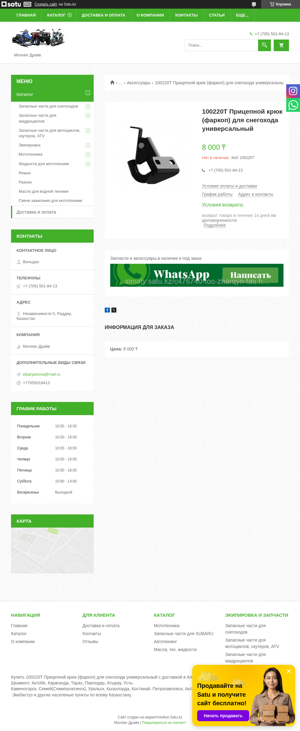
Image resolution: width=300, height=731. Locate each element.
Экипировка (29, 145)
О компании (150, 15)
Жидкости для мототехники (44, 163)
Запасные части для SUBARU (183, 633)
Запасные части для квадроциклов (37, 118)
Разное (25, 182)
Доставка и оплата (103, 15)
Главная (26, 15)
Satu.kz (176, 717)
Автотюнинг (165, 641)
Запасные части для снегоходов (48, 106)
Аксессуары (139, 82)
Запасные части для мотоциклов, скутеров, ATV (49, 133)
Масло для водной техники (43, 191)
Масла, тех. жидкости (175, 649)
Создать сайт (46, 4)
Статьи (217, 15)
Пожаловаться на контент (164, 723)
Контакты (186, 15)
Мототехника (31, 154)
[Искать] (264, 45)
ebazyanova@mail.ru (41, 374)
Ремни (25, 173)
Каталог (56, 15)
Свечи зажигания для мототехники (50, 200)
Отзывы (90, 641)
